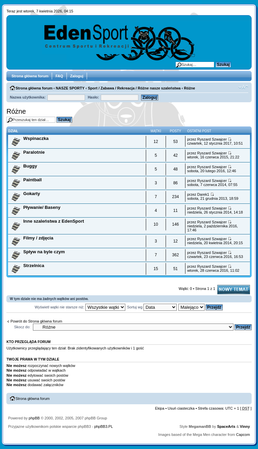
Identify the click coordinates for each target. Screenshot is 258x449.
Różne (189, 88)
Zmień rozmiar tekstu (243, 87)
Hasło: (93, 97)
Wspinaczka (36, 138)
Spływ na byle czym (44, 251)
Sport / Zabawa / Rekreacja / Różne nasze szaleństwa (134, 88)
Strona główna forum (29, 76)
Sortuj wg (152, 307)
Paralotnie (34, 152)
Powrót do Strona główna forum (36, 321)
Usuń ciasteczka (181, 408)
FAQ (59, 76)
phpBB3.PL (103, 426)
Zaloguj (76, 76)
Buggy (30, 166)
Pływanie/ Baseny (41, 207)
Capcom (243, 435)
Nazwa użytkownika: (27, 97)
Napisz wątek (233, 289)
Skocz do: (22, 327)
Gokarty (31, 193)
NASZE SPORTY (70, 88)
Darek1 (203, 194)
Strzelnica (33, 265)
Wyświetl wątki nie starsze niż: (80, 307)
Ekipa (160, 408)
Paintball (32, 179)
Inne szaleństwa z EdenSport (53, 221)
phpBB (34, 418)
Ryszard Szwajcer (212, 139)
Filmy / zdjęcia (38, 237)
